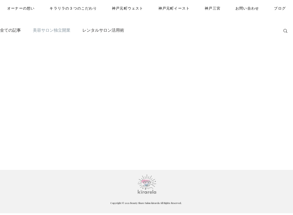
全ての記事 (10, 30)
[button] (285, 31)
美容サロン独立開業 (51, 30)
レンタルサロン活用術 (103, 30)
